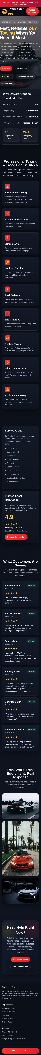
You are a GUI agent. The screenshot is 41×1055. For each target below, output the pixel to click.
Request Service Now (16, 537)
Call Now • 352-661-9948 (21, 1051)
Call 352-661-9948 (32, 11)
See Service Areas (20, 967)
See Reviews (21, 68)
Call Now (6, 68)
